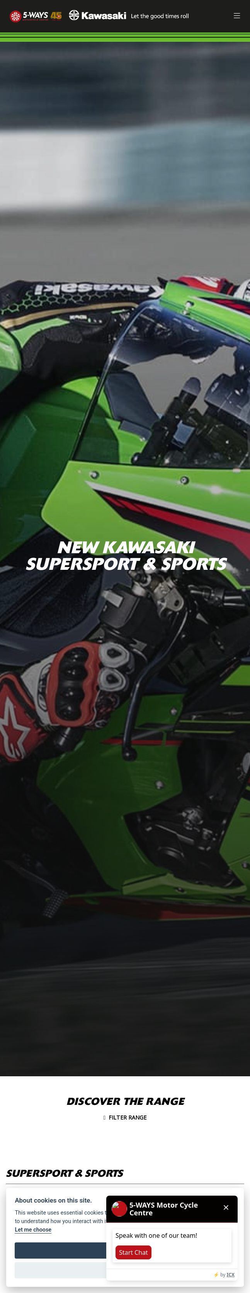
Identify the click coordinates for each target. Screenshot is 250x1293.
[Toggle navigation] (237, 16)
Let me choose (33, 1230)
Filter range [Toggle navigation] (125, 1117)
